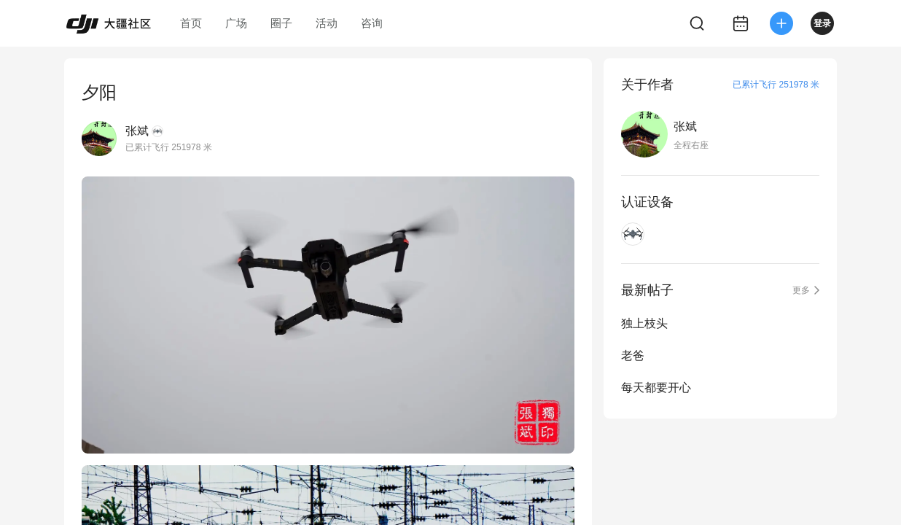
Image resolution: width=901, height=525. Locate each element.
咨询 (372, 23)
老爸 (632, 355)
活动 (327, 23)
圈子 (281, 23)
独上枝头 (644, 323)
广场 (236, 23)
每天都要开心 (656, 387)
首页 (191, 23)
